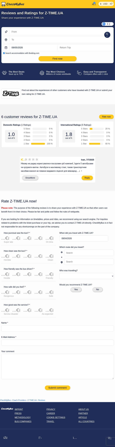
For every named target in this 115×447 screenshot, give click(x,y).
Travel (50, 421)
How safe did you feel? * (15, 287)
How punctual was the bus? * (17, 233)
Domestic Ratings (11, 125)
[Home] (12, 4)
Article (82, 417)
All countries (86, 421)
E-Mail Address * (8, 337)
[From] (60, 31)
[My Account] (93, 4)
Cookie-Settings (55, 417)
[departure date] (33, 47)
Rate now (106, 117)
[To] (60, 39)
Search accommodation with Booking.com (22, 53)
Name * (4, 323)
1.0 (11, 134)
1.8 (68, 134)
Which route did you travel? (71, 247)
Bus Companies (23, 421)
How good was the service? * (17, 305)
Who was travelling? (68, 270)
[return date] (85, 47)
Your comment (7, 351)
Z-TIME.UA (32, 400)
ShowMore (30, 178)
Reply (87, 178)
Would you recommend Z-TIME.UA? (75, 285)
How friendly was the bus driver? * (19, 269)
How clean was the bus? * (15, 251)
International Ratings (71, 125)
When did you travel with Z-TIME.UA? (76, 233)
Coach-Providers (19, 400)
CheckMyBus (5, 400)
